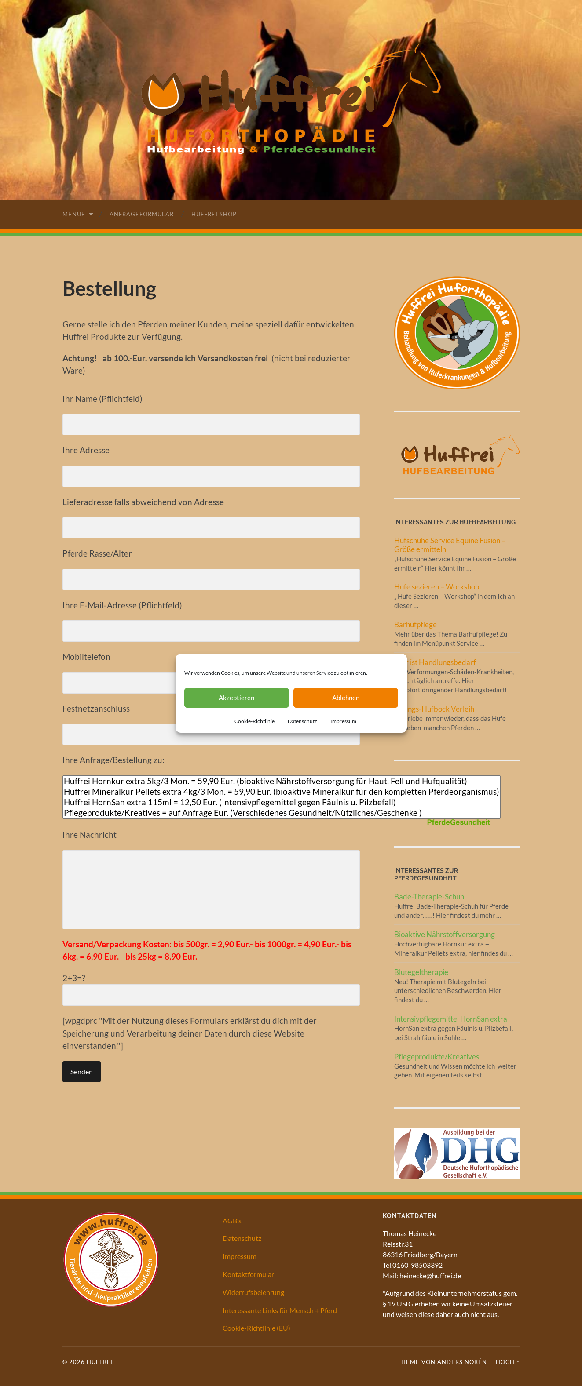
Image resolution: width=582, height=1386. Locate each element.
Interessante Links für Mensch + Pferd (280, 1310)
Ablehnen (345, 698)
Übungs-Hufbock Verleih (434, 708)
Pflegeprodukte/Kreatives (436, 1056)
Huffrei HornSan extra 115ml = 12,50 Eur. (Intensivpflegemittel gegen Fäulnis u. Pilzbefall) (281, 802)
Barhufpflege (415, 624)
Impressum (343, 721)
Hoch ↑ (508, 1361)
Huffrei (100, 1361)
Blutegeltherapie (421, 972)
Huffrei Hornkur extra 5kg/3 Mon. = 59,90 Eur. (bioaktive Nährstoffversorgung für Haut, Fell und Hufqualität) (281, 781)
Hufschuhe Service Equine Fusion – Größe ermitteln (449, 545)
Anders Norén (462, 1361)
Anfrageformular (142, 214)
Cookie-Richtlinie (254, 721)
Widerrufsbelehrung (253, 1292)
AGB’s (232, 1220)
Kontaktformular (248, 1274)
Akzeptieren (236, 698)
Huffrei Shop (214, 214)
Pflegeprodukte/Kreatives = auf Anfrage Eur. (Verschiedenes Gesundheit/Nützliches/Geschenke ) (281, 813)
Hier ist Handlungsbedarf (435, 662)
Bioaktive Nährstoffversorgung (444, 934)
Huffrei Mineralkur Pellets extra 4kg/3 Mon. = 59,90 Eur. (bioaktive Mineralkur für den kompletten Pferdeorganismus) (281, 791)
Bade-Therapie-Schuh (429, 896)
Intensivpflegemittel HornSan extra (450, 1018)
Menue (73, 214)
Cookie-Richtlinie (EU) (256, 1328)
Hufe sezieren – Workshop (436, 586)
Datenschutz (302, 721)
